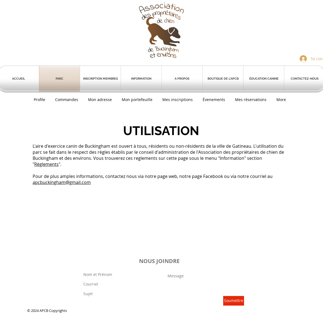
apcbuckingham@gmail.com (62, 182)
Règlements (46, 164)
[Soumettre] (233, 301)
